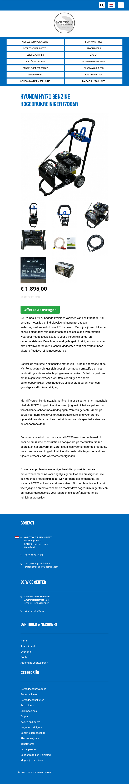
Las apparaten (93, 74)
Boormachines (93, 41)
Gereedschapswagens (35, 41)
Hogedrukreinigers (93, 61)
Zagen (93, 55)
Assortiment (28, 646)
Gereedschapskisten (35, 48)
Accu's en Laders (35, 61)
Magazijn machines (93, 81)
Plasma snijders (93, 68)
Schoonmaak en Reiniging (35, 81)
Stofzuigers (94, 48)
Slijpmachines (35, 55)
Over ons (26, 651)
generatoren (35, 74)
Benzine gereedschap (35, 68)
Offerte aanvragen (40, 309)
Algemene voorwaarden (34, 662)
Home (24, 640)
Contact (25, 657)
